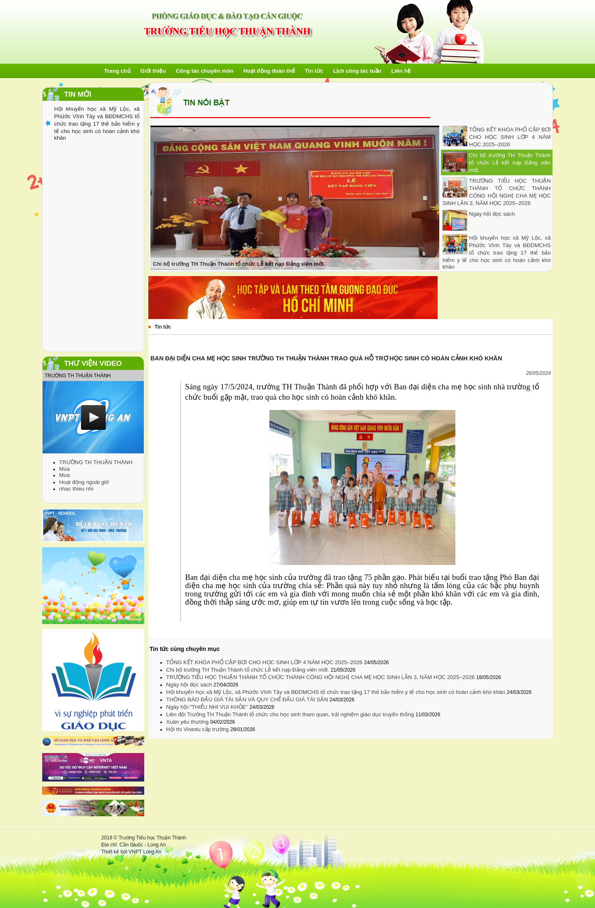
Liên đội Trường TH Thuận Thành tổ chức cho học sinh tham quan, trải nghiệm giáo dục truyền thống (291, 714)
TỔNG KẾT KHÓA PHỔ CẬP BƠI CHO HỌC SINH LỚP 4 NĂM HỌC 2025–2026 (510, 137)
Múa (64, 469)
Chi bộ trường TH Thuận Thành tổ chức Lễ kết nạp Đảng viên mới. (510, 162)
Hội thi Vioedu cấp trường (198, 729)
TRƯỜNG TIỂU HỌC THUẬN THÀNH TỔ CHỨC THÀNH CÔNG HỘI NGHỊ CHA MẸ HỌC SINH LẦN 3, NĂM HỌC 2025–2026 (321, 677)
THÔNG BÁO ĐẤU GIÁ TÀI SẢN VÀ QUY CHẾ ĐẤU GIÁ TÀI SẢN (248, 699)
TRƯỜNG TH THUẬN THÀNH (96, 462)
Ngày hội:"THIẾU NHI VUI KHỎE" (208, 707)
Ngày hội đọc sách (492, 214)
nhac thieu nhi (76, 489)
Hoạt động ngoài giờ (84, 482)
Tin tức (163, 327)
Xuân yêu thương (188, 722)
